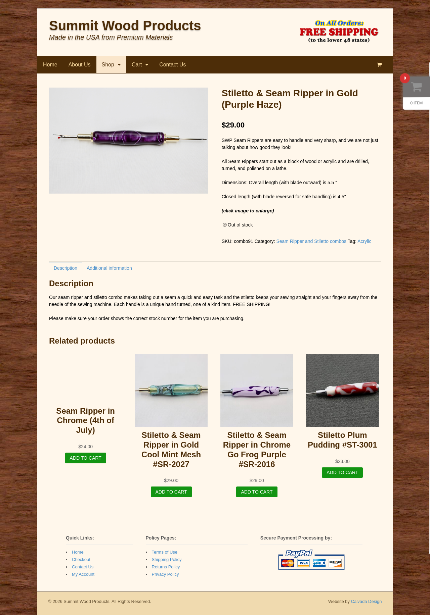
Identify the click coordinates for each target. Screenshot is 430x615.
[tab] (65, 268)
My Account (83, 574)
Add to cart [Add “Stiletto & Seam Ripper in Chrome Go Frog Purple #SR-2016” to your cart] (256, 492)
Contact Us (172, 64)
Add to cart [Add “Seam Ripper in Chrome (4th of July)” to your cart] (85, 458)
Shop (108, 64)
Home (50, 64)
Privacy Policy (165, 574)
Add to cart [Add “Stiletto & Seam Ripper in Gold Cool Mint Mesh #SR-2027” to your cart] (171, 492)
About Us (80, 64)
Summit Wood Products (125, 25)
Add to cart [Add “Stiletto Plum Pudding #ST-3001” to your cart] (342, 472)
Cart (137, 64)
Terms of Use (165, 552)
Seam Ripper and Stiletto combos (311, 241)
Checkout (81, 559)
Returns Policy (166, 566)
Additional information (109, 268)
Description (65, 268)
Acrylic (364, 241)
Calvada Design (366, 601)
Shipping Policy (167, 559)
